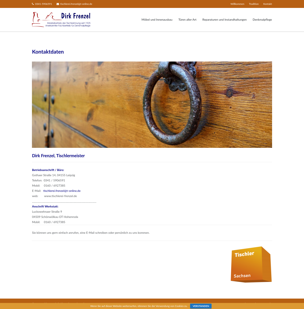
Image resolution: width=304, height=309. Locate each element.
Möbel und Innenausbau (156, 19)
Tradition (254, 3)
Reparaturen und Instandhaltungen (224, 19)
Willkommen (237, 3)
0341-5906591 (43, 3)
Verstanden (201, 306)
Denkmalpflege (262, 19)
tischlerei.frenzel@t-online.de (76, 3)
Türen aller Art (187, 19)
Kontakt (267, 3)
